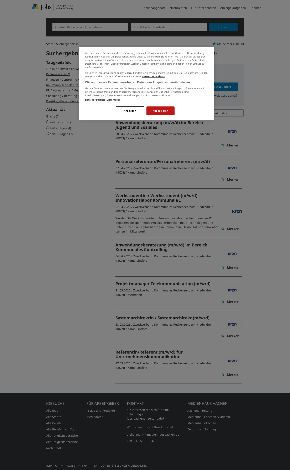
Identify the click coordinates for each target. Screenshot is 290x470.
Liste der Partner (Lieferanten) (103, 99)
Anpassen (130, 110)
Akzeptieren (160, 110)
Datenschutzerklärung (154, 76)
